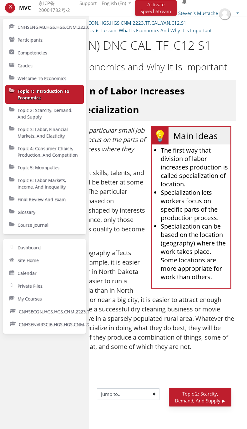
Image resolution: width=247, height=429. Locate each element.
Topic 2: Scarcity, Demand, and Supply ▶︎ (200, 397)
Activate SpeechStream (155, 8)
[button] (208, 13)
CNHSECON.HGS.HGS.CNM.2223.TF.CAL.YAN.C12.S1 (129, 23)
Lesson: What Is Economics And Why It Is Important (156, 30)
